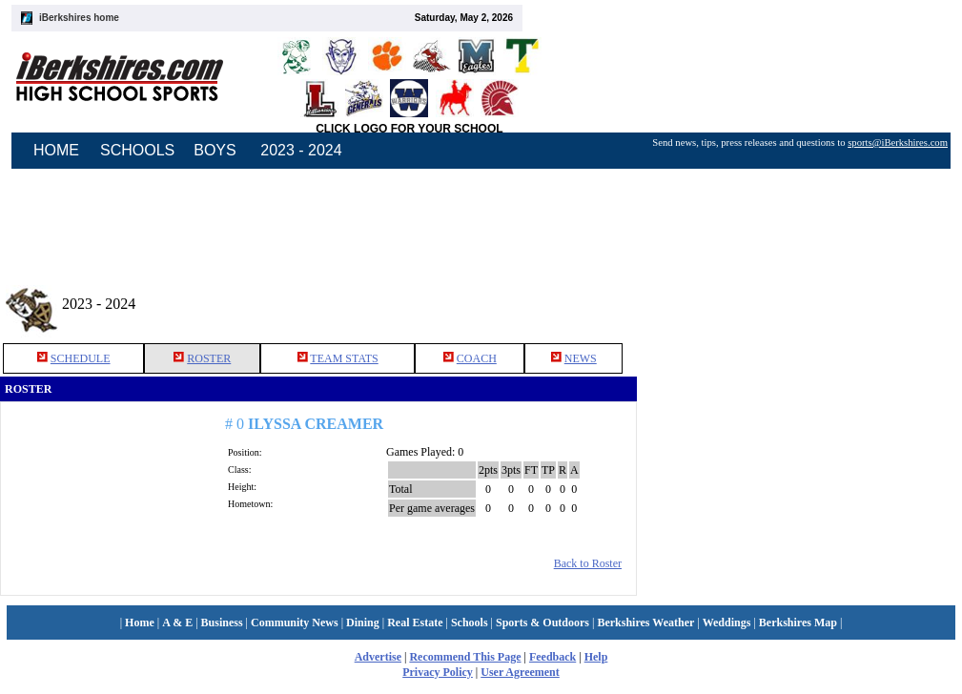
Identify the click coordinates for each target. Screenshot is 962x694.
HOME (56, 150)
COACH (477, 358)
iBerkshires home (79, 17)
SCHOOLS (137, 150)
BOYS (214, 150)
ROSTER (209, 358)
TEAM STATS (344, 358)
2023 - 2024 (300, 150)
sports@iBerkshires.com (898, 142)
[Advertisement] (799, 304)
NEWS (580, 358)
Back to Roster (588, 563)
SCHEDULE (81, 358)
